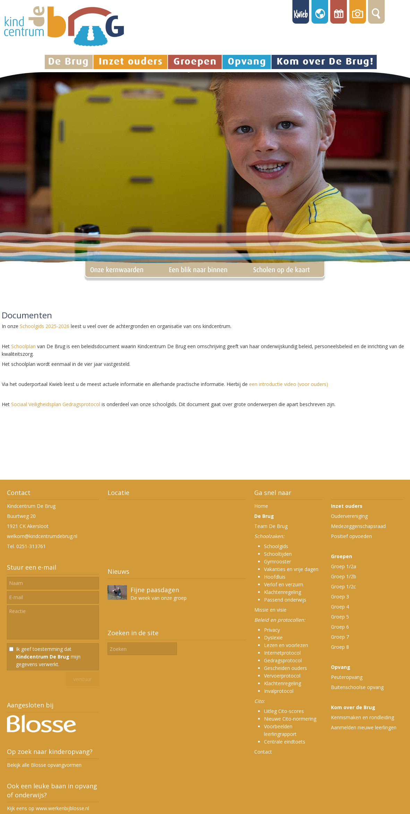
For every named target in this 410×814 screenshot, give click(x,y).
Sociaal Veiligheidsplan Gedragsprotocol (55, 404)
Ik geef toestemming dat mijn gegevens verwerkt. (48, 657)
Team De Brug (271, 526)
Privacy (272, 630)
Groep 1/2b (343, 576)
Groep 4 (340, 606)
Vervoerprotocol (282, 675)
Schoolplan (23, 346)
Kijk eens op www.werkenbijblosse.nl (48, 808)
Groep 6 (340, 626)
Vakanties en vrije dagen (291, 569)
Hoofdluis (274, 576)
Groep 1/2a (343, 566)
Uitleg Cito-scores (284, 711)
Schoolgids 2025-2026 (44, 326)
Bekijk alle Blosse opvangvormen (44, 765)
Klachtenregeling (282, 592)
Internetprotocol (282, 652)
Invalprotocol (278, 691)
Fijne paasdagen (154, 590)
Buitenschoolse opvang (357, 687)
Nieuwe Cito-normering (290, 718)
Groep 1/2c (343, 586)
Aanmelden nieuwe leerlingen (363, 727)
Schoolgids (276, 546)
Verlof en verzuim (283, 584)
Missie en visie (270, 609)
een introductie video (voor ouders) (288, 384)
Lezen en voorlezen (286, 645)
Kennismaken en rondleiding (362, 717)
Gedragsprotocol (283, 660)
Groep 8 (340, 647)
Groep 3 (340, 596)
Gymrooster (277, 561)
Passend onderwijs (285, 599)
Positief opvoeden (351, 536)
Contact (263, 751)
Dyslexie (273, 637)
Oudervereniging (349, 516)
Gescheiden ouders (285, 668)
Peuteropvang (346, 677)
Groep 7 (340, 636)
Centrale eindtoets (284, 741)
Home (261, 506)
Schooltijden (278, 554)
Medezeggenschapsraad (358, 526)
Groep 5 (340, 616)
